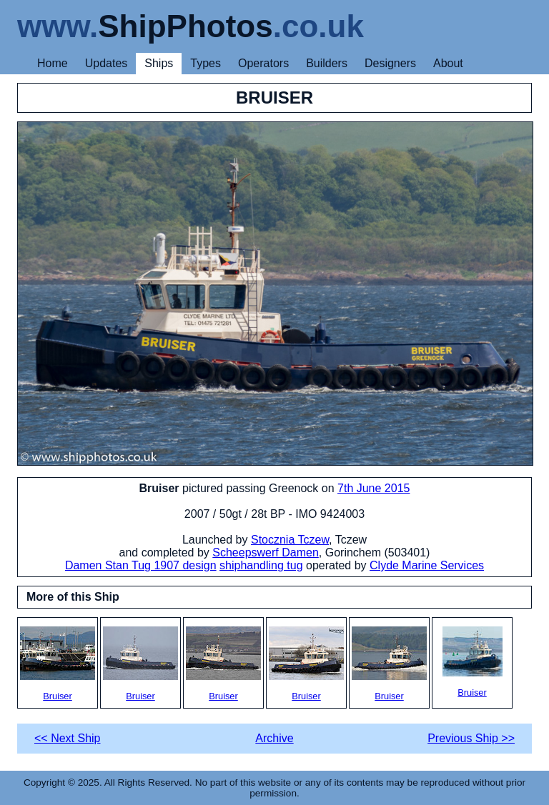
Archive (274, 738)
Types (205, 63)
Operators (263, 63)
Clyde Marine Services (427, 565)
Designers (390, 63)
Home (52, 63)
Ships (158, 63)
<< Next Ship (67, 738)
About (448, 63)
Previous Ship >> (471, 738)
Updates (106, 63)
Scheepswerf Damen (265, 552)
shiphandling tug (261, 565)
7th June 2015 (373, 488)
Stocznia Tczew (290, 540)
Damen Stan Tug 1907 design (141, 565)
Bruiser (57, 663)
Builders (326, 63)
